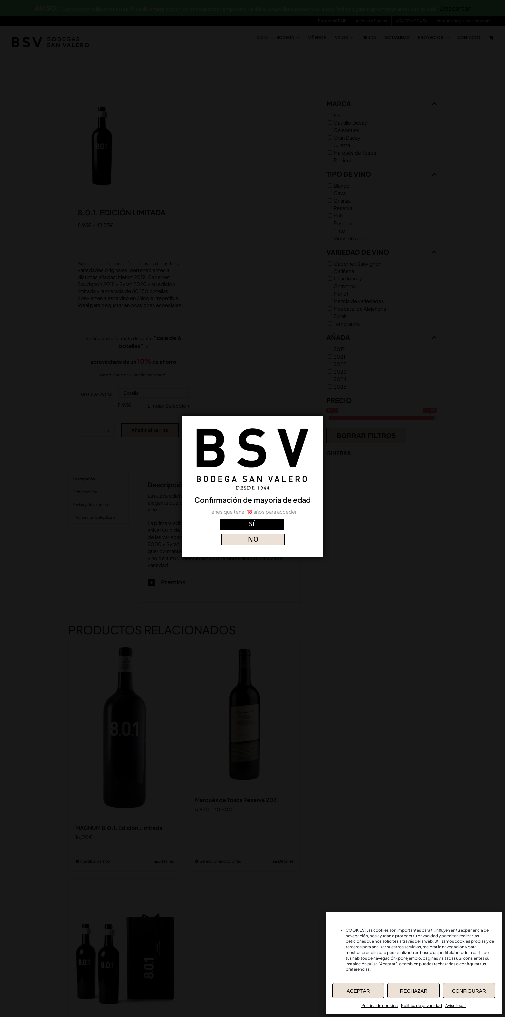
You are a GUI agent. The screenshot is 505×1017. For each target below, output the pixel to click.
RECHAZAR (414, 991)
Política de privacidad (421, 1005)
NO (282, 528)
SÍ (223, 528)
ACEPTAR (358, 991)
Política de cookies (379, 1005)
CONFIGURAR (469, 991)
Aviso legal (455, 1005)
